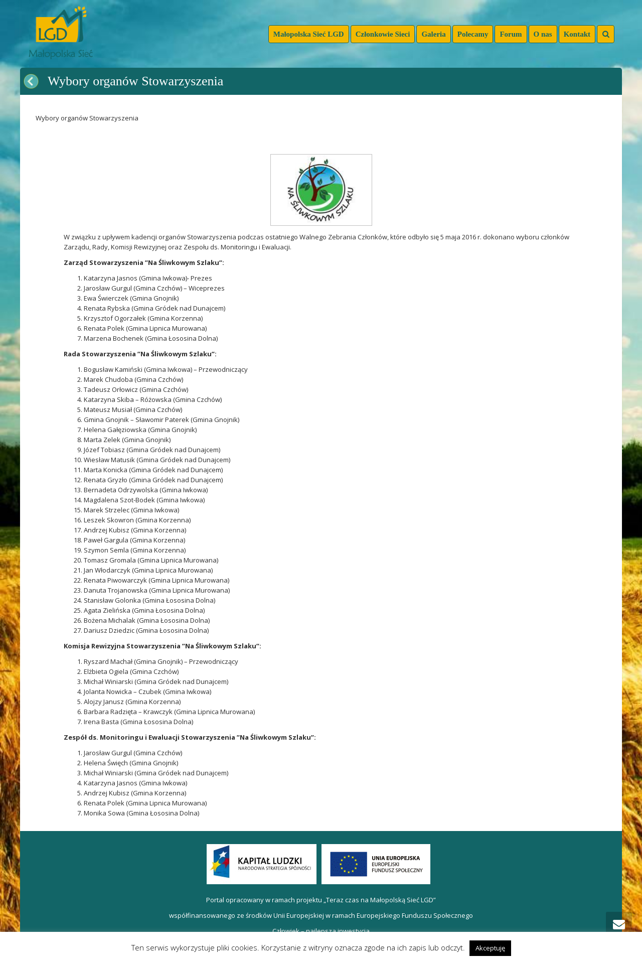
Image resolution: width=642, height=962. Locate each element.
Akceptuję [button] (490, 947)
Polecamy (473, 34)
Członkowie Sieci (383, 34)
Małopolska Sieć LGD (308, 34)
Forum (511, 34)
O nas (543, 34)
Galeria (433, 34)
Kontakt (577, 34)
